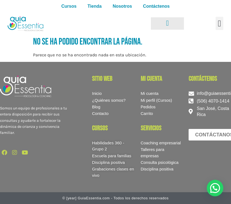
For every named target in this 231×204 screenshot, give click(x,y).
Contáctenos (156, 6)
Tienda (95, 6)
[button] (219, 23)
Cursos (69, 6)
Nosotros (122, 6)
